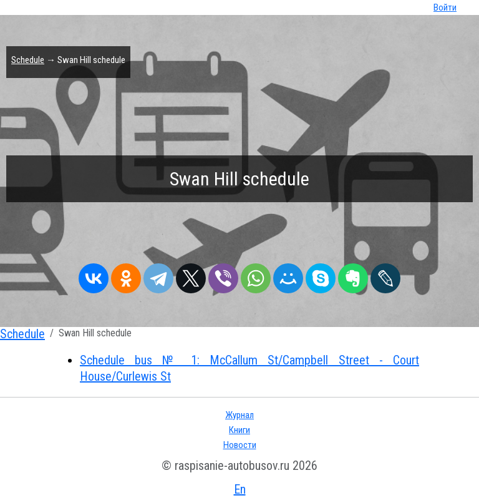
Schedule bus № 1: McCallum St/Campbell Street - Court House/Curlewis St (249, 368)
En (240, 489)
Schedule (27, 60)
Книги (239, 430)
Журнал (239, 415)
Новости (239, 445)
